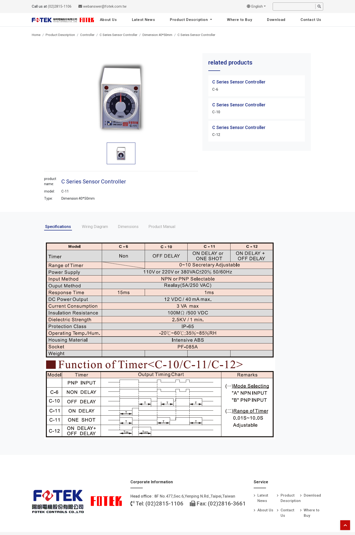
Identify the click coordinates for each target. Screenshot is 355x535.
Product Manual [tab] (161, 226)
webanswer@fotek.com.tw (102, 6)
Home (36, 35)
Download (276, 19)
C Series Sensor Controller (118, 35)
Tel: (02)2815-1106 (156, 504)
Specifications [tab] (58, 226)
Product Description (189, 19)
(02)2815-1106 (59, 6)
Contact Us (311, 19)
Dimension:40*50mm (157, 35)
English (255, 6)
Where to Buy (239, 19)
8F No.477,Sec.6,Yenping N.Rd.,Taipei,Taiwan (194, 496)
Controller (87, 35)
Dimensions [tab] (128, 226)
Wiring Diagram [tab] (95, 226)
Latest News (143, 19)
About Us (108, 19)
